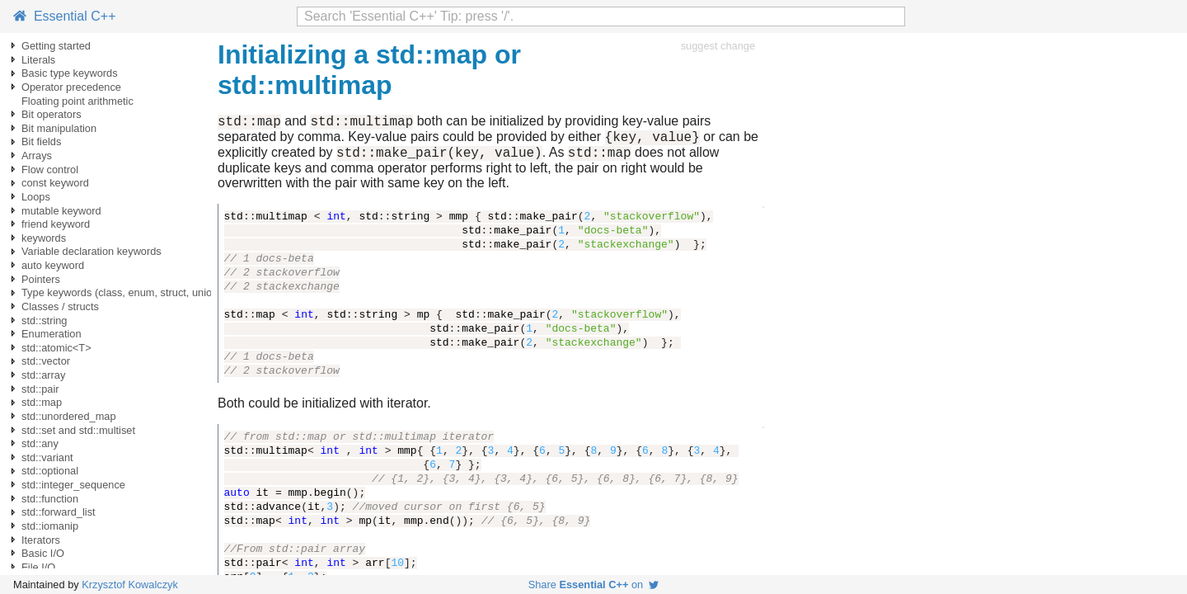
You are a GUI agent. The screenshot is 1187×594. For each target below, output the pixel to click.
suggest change (718, 46)
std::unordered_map (68, 416)
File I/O (38, 567)
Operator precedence (71, 87)
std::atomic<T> (56, 348)
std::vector (45, 361)
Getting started (56, 46)
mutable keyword (61, 211)
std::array (43, 375)
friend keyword (55, 224)
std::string (44, 320)
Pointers (40, 279)
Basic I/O (42, 553)
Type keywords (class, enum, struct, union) (121, 292)
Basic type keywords (69, 73)
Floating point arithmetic (77, 101)
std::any (40, 443)
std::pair (40, 389)
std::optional (49, 470)
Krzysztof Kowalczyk (130, 584)
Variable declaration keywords (91, 251)
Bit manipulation (58, 128)
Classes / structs (60, 306)
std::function (49, 499)
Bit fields (41, 141)
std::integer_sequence (73, 484)
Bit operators (51, 114)
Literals (38, 60)
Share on (593, 584)
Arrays (36, 155)
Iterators (40, 540)
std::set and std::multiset (78, 430)
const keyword (55, 183)
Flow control (49, 169)
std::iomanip (49, 526)
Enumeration (51, 334)
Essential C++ (64, 16)
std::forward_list (58, 512)
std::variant (47, 457)
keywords (43, 238)
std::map (41, 402)
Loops (35, 197)
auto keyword (52, 265)
